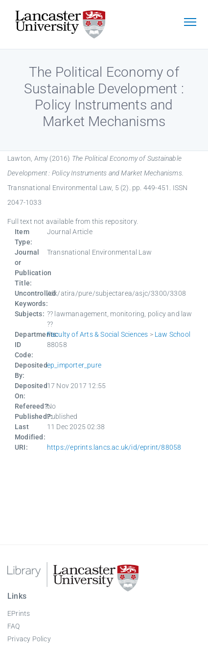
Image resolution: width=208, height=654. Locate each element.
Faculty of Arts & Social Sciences (97, 334)
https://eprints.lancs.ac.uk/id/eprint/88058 (114, 447)
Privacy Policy (29, 639)
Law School (172, 334)
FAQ (13, 626)
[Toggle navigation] (190, 23)
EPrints (18, 613)
